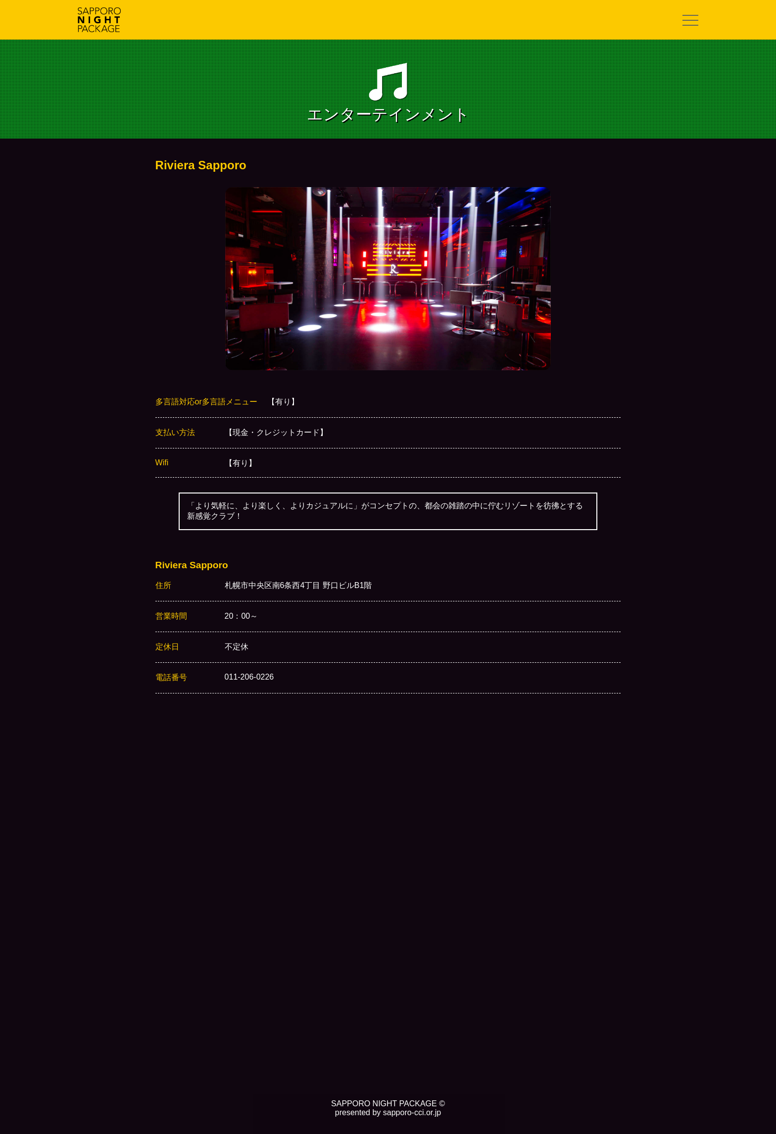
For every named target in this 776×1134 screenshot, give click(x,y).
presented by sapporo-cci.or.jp (388, 1112)
